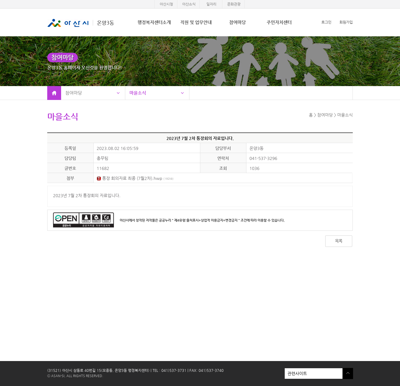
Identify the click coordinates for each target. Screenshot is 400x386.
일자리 (211, 4)
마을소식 (137, 93)
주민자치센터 (279, 22)
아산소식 (189, 4)
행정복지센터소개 (154, 22)
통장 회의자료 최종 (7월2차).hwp (135, 178)
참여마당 (237, 22)
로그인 (326, 22)
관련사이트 (313, 373)
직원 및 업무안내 (196, 22)
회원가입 (346, 22)
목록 (338, 241)
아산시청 (166, 4)
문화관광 (234, 4)
